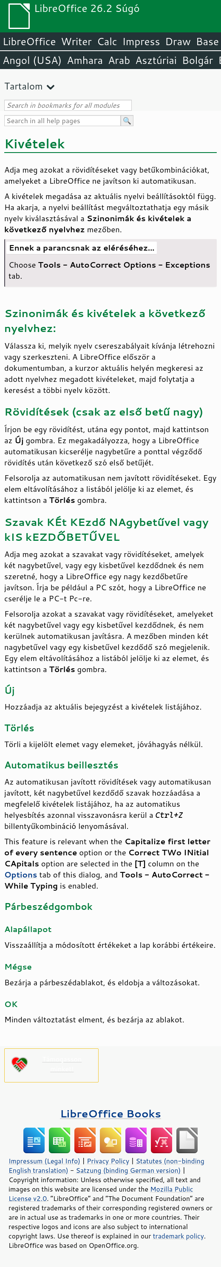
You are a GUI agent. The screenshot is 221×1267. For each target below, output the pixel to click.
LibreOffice (29, 41)
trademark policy (178, 1236)
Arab (119, 60)
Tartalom (23, 85)
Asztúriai (156, 60)
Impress (141, 41)
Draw (177, 41)
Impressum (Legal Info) (44, 1161)
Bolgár (197, 60)
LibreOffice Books (110, 1113)
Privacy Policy (108, 1161)
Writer (76, 41)
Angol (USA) (32, 60)
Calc (107, 41)
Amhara (85, 60)
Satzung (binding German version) (128, 1170)
